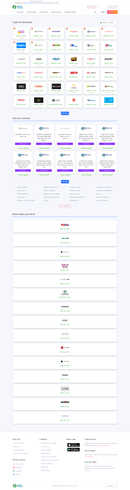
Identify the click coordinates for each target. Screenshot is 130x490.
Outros (44, 200)
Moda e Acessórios (101, 197)
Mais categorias (65, 206)
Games (97, 194)
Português (109, 486)
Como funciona (18, 443)
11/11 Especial (21, 187)
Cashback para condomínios (49, 460)
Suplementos (72, 200)
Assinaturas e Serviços (102, 187)
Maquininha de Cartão (75, 197)
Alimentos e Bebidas (49, 187)
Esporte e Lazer (73, 194)
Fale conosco (18, 464)
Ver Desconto (23, 143)
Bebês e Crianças (48, 190)
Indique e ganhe (46, 453)
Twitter (16, 474)
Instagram (17, 467)
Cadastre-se (112, 12)
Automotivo (20, 190)
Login (102, 12)
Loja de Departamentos (50, 197)
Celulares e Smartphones (103, 190)
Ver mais (65, 113)
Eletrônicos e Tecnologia (50, 194)
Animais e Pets (73, 187)
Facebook (17, 471)
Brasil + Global (106, 22)
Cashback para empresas (49, 457)
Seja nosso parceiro (103, 445)
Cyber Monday (45, 470)
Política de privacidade (21, 453)
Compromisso (45, 446)
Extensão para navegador (49, 443)
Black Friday (44, 467)
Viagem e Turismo (100, 200)
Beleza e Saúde (73, 190)
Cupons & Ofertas (46, 450)
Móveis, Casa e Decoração (25, 200)
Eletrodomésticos (22, 194)
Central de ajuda (19, 450)
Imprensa (17, 446)
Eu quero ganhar (112, 7)
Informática (20, 197)
